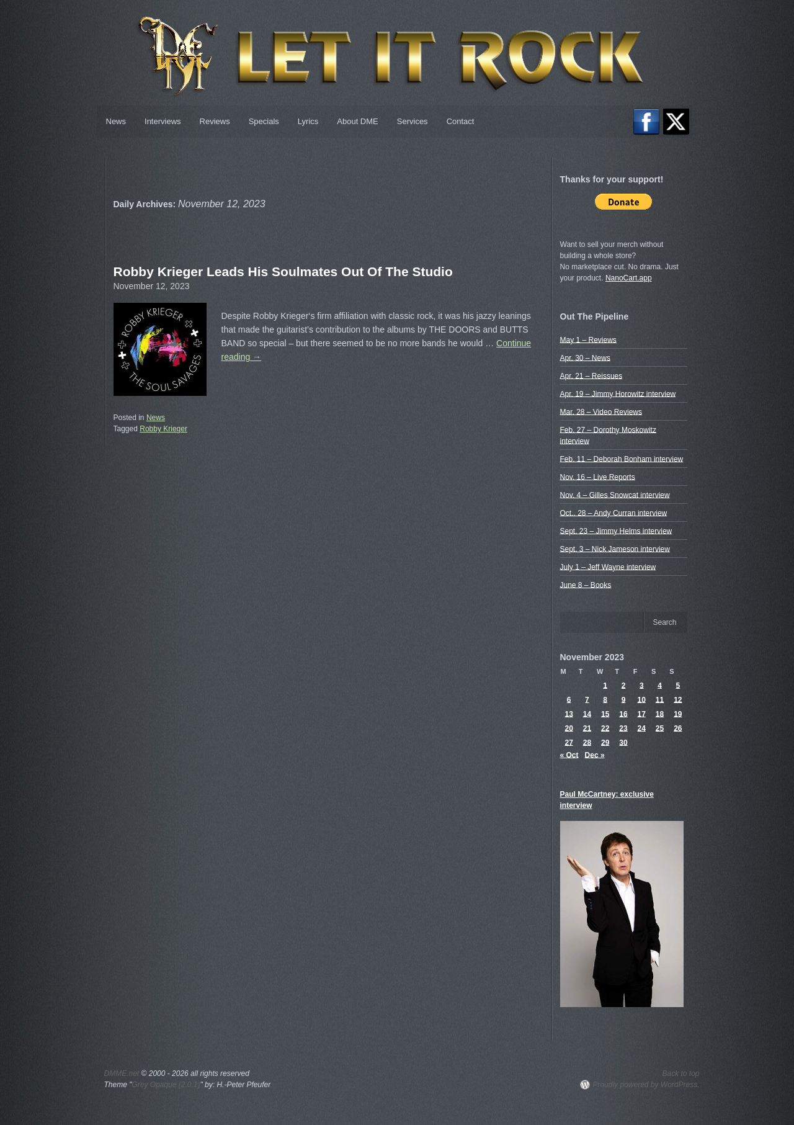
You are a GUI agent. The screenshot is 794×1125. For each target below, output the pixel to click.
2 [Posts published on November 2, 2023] (624, 685)
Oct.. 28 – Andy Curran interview (613, 512)
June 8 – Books (586, 584)
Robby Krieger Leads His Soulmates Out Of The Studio (283, 271)
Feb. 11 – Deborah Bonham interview (622, 458)
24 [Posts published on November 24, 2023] (642, 728)
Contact (461, 121)
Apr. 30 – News (585, 357)
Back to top (680, 1073)
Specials (264, 121)
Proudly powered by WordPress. (645, 1084)
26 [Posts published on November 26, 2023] (678, 728)
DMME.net (122, 1073)
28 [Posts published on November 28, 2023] (587, 742)
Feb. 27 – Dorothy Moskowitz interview (608, 435)
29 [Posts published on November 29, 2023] (605, 742)
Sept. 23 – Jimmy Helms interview (616, 530)
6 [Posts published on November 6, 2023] (569, 699)
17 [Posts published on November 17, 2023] (642, 713)
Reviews (215, 121)
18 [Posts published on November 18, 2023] (660, 713)
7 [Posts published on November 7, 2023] (587, 699)
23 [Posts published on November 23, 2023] (623, 728)
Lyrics (308, 121)
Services (412, 121)
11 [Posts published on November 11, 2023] (660, 699)
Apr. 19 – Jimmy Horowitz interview (618, 393)
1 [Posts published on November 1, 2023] (605, 685)
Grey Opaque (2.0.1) (166, 1084)
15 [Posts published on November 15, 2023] (605, 713)
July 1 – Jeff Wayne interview (608, 566)
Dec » (595, 754)
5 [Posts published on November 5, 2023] (678, 685)
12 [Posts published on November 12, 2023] (678, 699)
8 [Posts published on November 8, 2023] (605, 699)
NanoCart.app (628, 278)
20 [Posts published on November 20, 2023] (568, 728)
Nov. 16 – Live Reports (597, 476)
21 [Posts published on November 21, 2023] (587, 728)
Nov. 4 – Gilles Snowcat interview (615, 494)
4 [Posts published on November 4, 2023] (660, 685)
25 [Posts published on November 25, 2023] (660, 728)
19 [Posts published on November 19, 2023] (678, 713)
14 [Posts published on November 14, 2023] (587, 713)
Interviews (163, 121)
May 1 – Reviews (588, 339)
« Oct (569, 754)
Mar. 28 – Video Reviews (601, 411)
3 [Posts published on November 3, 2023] (642, 685)
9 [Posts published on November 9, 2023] (624, 699)
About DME (357, 121)
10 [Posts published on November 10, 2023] (642, 699)
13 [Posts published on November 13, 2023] (568, 713)
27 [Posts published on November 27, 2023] (568, 742)
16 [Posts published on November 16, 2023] (623, 713)
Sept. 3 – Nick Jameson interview (615, 548)
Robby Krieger (163, 428)
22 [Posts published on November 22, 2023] (605, 728)
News (116, 121)
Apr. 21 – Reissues (591, 375)
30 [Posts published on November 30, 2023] (623, 742)
